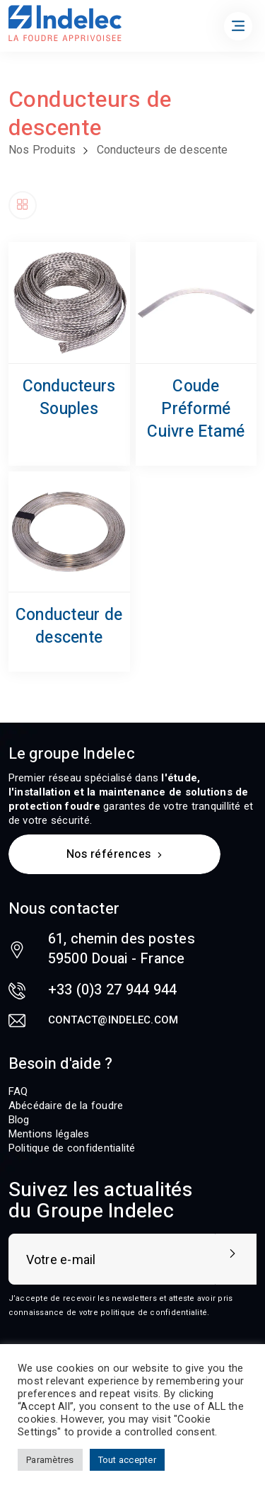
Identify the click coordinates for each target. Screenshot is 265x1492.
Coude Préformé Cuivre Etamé (196, 409)
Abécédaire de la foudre (66, 1105)
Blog (19, 1119)
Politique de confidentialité (72, 1148)
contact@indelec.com (113, 1020)
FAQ (18, 1091)
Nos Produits (42, 149)
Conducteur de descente (69, 626)
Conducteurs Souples (69, 397)
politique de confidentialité (153, 1312)
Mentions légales (49, 1133)
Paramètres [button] (50, 1459)
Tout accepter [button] (127, 1459)
